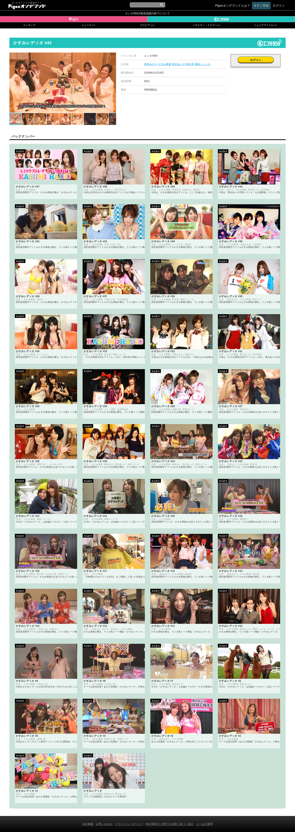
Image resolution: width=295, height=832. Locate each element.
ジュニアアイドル (265, 25)
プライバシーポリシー (129, 824)
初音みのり (150, 64)
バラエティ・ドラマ (206, 25)
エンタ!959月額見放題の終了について (147, 13)
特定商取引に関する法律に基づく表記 (170, 824)
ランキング (29, 25)
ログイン (258, 57)
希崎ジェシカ (202, 64)
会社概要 (88, 824)
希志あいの (178, 64)
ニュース (88, 25)
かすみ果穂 (164, 64)
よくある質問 (204, 824)
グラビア (147, 25)
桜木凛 (190, 64)
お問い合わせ (104, 824)
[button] (113, 56)
